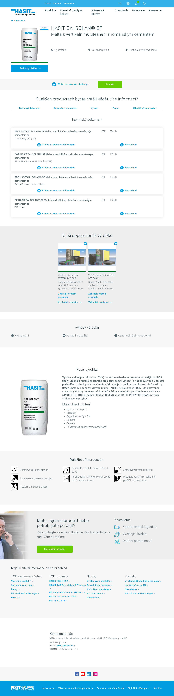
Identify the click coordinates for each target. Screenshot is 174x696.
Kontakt (109, 84)
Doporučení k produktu (65, 108)
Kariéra (57, 3)
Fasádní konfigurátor (99, 585)
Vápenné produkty (21, 581)
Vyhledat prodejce (69, 302)
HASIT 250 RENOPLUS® (62, 596)
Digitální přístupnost (139, 688)
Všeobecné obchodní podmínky (75, 688)
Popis (115, 108)
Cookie (158, 688)
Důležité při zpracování (144, 108)
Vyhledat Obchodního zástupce (142, 581)
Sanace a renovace (22, 585)
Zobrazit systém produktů (67, 295)
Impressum (48, 688)
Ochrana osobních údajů (110, 688)
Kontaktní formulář (55, 549)
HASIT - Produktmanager (139, 593)
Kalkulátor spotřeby (98, 589)
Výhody (94, 108)
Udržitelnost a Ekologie (24, 593)
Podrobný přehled (29, 68)
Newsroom (93, 597)
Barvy (14, 589)
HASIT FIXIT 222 (58, 581)
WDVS (14, 597)
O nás (48, 3)
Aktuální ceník (95, 593)
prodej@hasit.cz (65, 646)
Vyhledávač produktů (99, 581)
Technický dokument (29, 108)
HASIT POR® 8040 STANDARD (66, 592)
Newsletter (69, 3)
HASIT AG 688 (57, 600)
